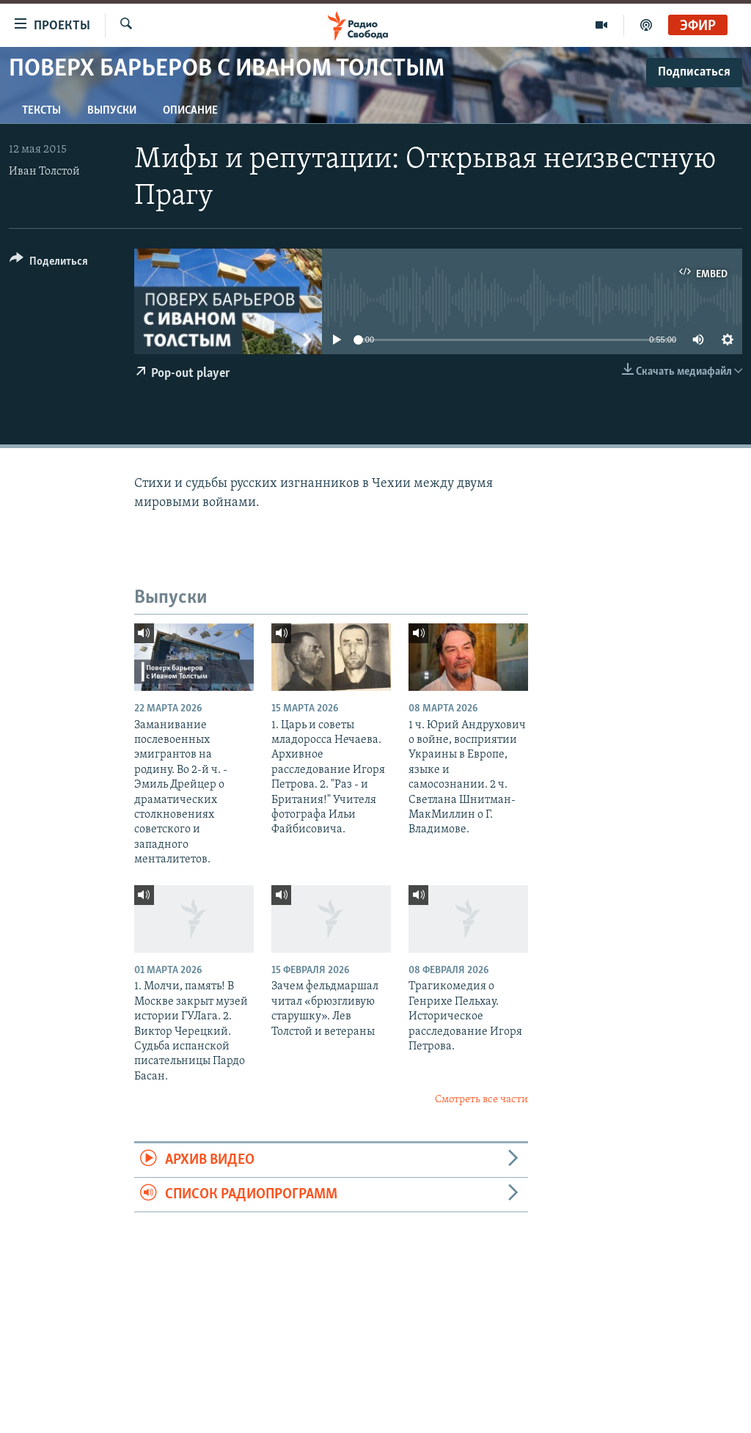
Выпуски (111, 111)
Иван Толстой (44, 171)
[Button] (49, 264)
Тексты (41, 111)
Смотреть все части (481, 1099)
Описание (190, 111)
